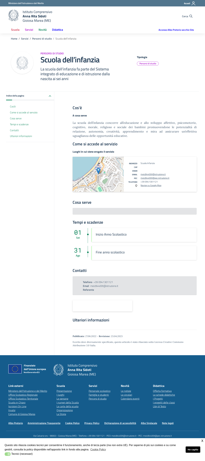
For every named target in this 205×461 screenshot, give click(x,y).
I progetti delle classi (164, 402)
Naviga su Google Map (151, 185)
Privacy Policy (91, 423)
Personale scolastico (99, 391)
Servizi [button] (29, 29)
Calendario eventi (130, 399)
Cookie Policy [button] (98, 449)
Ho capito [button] (193, 449)
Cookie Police (72, 423)
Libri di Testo (159, 406)
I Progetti (158, 399)
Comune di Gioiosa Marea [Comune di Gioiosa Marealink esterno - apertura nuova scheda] (21, 414)
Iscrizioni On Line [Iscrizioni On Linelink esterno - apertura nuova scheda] (17, 406)
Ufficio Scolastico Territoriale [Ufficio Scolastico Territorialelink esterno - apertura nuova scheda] (23, 399)
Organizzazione (65, 410)
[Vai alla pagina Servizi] (24, 39)
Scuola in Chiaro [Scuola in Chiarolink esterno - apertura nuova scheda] (16, 402)
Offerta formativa (162, 391)
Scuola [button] (15, 29)
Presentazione (64, 391)
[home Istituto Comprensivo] (30, 16)
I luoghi (60, 395)
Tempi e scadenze (19, 124)
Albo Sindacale (149, 423)
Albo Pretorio (15, 423)
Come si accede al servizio (23, 112)
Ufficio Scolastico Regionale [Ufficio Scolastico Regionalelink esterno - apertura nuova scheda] (23, 395)
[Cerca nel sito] (187, 16)
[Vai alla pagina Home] (14, 39)
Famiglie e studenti (99, 395)
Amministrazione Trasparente (44, 423)
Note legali (168, 423)
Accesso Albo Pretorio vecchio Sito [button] (176, 30)
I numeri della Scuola (68, 402)
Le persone (62, 399)
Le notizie (126, 391)
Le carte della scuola (67, 406)
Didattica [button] (57, 29)
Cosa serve (16, 118)
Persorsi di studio (147, 63)
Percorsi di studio (98, 399)
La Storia (61, 414)
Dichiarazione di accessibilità (120, 423)
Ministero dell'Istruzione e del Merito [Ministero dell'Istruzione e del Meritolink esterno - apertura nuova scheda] (27, 391)
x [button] (202, 440)
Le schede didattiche (164, 395)
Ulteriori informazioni (21, 136)
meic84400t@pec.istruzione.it (155, 178)
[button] (30, 95)
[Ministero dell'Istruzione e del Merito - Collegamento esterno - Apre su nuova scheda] (26, 3)
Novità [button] (43, 29)
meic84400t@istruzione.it (153, 174)
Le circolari (126, 395)
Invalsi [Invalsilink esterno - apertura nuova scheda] (11, 410)
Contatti (14, 130)
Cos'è (13, 106)
